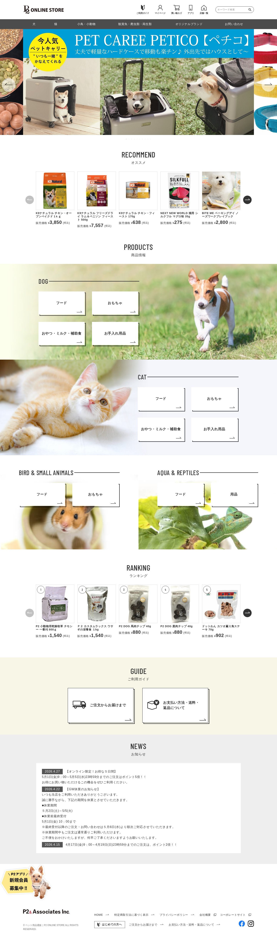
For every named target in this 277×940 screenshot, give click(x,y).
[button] (29, 200)
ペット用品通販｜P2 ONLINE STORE (45, 925)
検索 (251, 10)
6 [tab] (140, 139)
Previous (8, 85)
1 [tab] (127, 139)
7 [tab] (143, 139)
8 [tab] (145, 139)
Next (268, 85)
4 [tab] (135, 139)
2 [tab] (129, 139)
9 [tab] (148, 139)
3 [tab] (132, 139)
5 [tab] (137, 139)
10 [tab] (151, 139)
